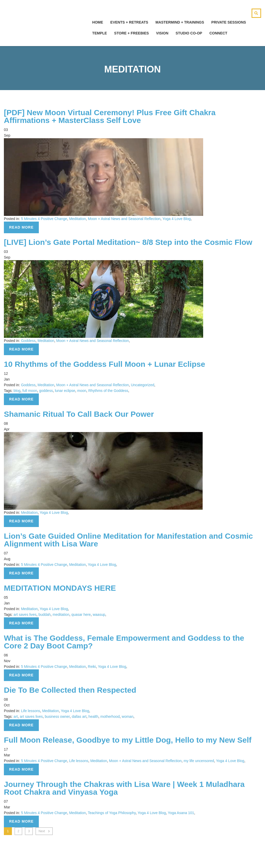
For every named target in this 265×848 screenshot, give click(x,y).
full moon (30, 391)
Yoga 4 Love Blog (177, 219)
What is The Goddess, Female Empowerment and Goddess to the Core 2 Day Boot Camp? (124, 642)
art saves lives (24, 614)
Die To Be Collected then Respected (70, 690)
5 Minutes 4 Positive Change (44, 219)
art (15, 716)
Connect (218, 33)
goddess (46, 391)
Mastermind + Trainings (180, 22)
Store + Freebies (131, 33)
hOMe (97, 22)
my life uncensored (199, 761)
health (93, 716)
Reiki (92, 666)
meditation (61, 614)
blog (16, 391)
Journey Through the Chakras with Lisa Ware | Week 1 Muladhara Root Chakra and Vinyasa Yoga (124, 788)
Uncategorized (142, 385)
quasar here (81, 614)
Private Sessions (228, 22)
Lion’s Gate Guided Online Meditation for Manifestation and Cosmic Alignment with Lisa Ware (128, 540)
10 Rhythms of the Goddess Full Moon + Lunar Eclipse (104, 364)
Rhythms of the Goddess (108, 391)
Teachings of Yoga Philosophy (112, 813)
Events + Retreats (129, 22)
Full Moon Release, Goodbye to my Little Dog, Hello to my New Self (128, 740)
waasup (99, 614)
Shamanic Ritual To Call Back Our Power (79, 414)
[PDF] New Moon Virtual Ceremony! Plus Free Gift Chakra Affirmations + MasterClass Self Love (110, 116)
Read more (21, 227)
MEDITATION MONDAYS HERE (60, 588)
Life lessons (30, 711)
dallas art (79, 716)
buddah (45, 614)
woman (127, 716)
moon (81, 391)
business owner (57, 716)
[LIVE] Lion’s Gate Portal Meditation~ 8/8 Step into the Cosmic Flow (128, 242)
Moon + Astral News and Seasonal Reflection (124, 219)
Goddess (28, 341)
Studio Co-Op (189, 33)
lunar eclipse (65, 391)
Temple (99, 33)
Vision (162, 33)
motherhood (110, 716)
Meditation (77, 219)
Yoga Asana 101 (181, 813)
